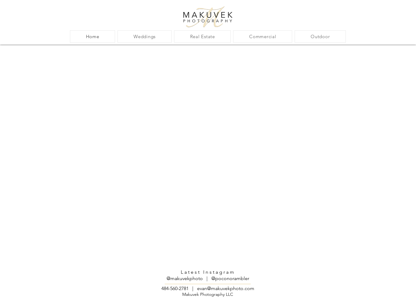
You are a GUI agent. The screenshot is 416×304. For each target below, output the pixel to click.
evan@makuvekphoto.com (225, 288)
